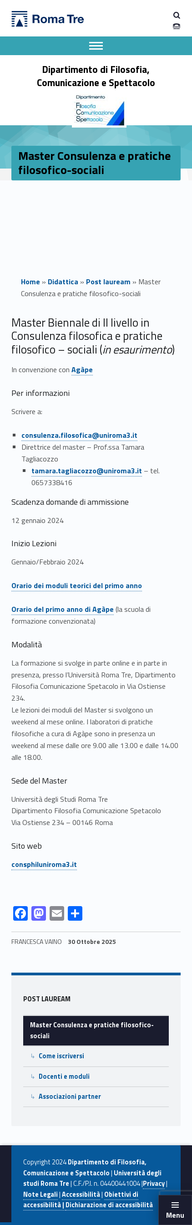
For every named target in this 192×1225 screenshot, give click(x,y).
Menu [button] (175, 1215)
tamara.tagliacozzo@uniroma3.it (86, 470)
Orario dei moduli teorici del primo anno (76, 585)
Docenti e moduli (64, 1076)
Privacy (154, 1184)
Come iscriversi (61, 1056)
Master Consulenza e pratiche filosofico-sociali (92, 1030)
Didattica (63, 281)
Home (30, 281)
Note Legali (40, 1194)
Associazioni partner (70, 1097)
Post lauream (108, 281)
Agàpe (82, 369)
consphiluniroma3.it (44, 864)
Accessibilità (81, 1194)
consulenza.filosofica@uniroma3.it (79, 435)
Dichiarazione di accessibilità (109, 1205)
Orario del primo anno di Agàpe (62, 609)
